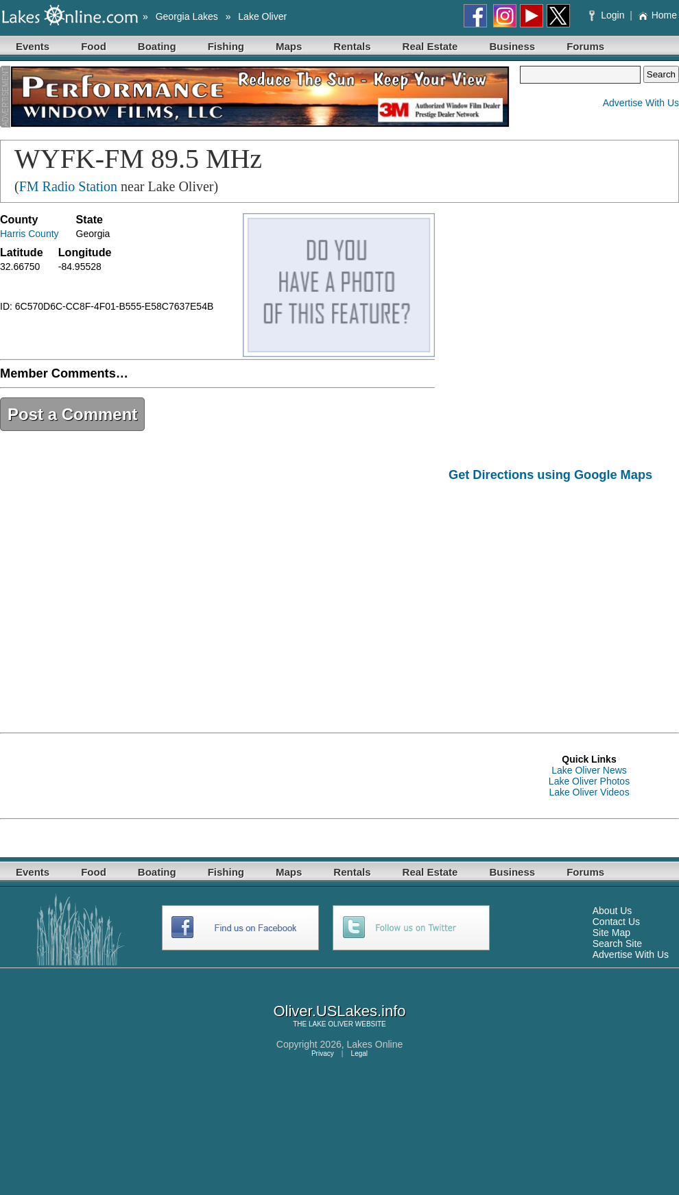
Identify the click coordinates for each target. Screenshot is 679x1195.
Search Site (617, 943)
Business (512, 46)
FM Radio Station (68, 186)
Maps (289, 46)
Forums (585, 46)
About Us (612, 910)
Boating (157, 46)
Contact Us (616, 921)
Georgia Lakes (187, 16)
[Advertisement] (564, 597)
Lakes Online (375, 1044)
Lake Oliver (262, 16)
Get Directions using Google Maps (550, 475)
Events (32, 46)
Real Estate (430, 46)
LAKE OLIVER (331, 1024)
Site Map (611, 932)
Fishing (226, 46)
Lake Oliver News (589, 770)
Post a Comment (72, 414)
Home (657, 15)
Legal (359, 1053)
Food (93, 46)
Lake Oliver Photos (589, 781)
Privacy (322, 1053)
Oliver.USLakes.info (339, 1011)
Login (608, 15)
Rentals (351, 46)
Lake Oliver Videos (589, 792)
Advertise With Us (641, 102)
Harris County (29, 233)
